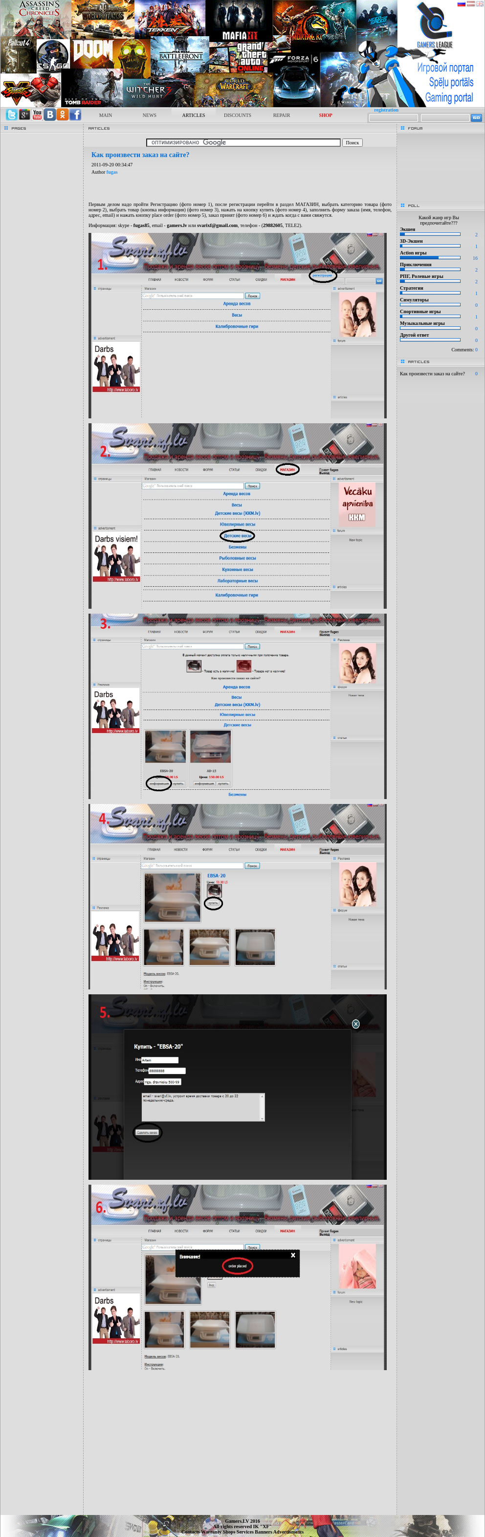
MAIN (105, 115)
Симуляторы (414, 299)
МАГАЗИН (307, 204)
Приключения (416, 264)
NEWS (149, 115)
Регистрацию (163, 204)
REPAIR (281, 115)
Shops (230, 1532)
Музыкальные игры (422, 323)
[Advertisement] (240, 1445)
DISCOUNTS (237, 115)
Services (246, 1532)
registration (386, 110)
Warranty (212, 1532)
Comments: (464, 349)
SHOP (325, 115)
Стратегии (411, 288)
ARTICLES (193, 115)
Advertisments (288, 1532)
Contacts (191, 1532)
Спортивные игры (420, 311)
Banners (264, 1532)
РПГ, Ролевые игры (421, 276)
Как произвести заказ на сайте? (432, 373)
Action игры (413, 252)
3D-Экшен (411, 241)
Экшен (407, 229)
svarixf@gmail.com (217, 225)
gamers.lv (177, 225)
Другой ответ (414, 335)
